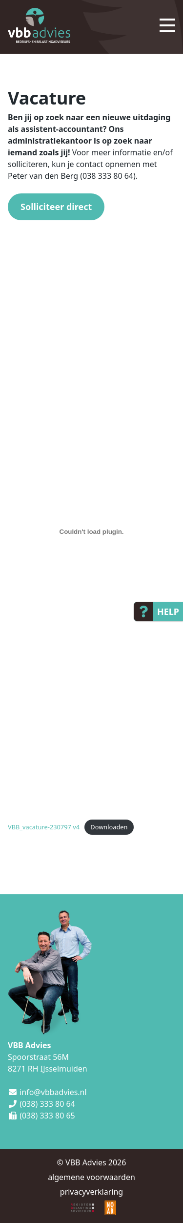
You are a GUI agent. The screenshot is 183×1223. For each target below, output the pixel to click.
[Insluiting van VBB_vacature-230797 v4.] (91, 532)
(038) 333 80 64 (47, 1103)
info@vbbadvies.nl (53, 1092)
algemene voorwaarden (91, 1177)
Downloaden (108, 826)
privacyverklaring (91, 1191)
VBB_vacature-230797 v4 (44, 826)
